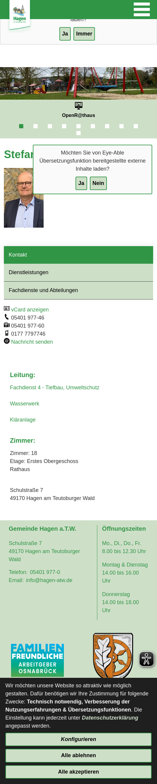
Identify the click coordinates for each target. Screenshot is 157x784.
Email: (16, 580)
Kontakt (18, 255)
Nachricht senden (32, 342)
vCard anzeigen (30, 310)
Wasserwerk (24, 404)
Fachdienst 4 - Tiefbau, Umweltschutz (54, 388)
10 (78, 133)
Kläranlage (23, 420)
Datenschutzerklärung (110, 718)
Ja (81, 183)
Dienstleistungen (28, 272)
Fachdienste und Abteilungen (43, 290)
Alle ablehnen (78, 755)
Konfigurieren (78, 739)
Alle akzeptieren (78, 772)
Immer (84, 34)
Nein (98, 183)
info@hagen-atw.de (49, 580)
